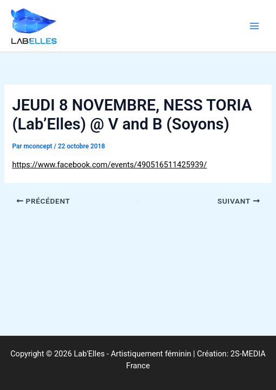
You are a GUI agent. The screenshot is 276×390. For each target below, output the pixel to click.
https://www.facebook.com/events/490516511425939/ (109, 165)
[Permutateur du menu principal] (254, 25)
